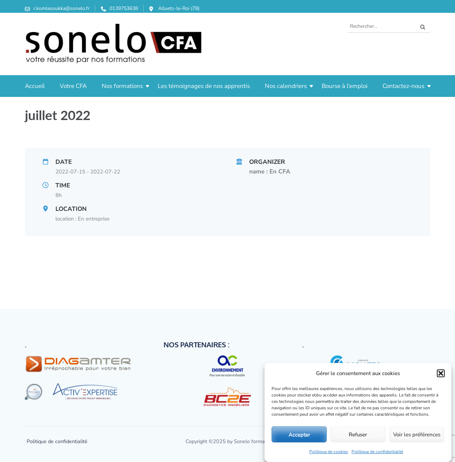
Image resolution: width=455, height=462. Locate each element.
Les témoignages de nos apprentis (204, 86)
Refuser (358, 434)
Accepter (299, 434)
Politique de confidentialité (377, 452)
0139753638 (123, 8)
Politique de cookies (328, 452)
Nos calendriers (286, 86)
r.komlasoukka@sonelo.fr (61, 8)
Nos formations (122, 86)
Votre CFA (73, 86)
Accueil (35, 86)
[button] (440, 373)
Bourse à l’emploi (345, 86)
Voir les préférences (416, 434)
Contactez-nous (403, 86)
